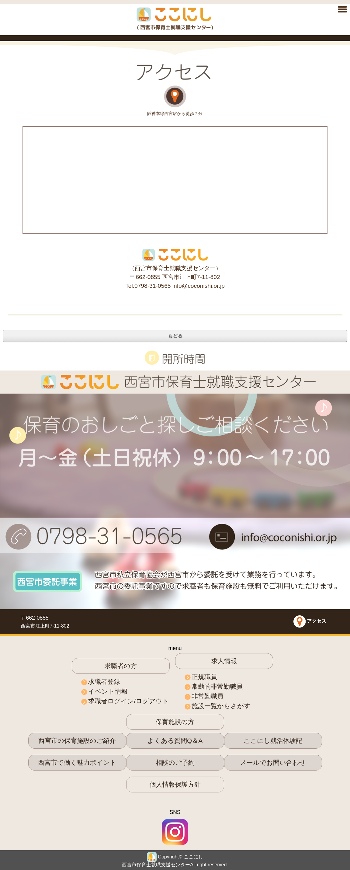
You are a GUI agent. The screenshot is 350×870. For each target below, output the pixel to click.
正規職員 (204, 676)
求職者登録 (104, 681)
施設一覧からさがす (221, 705)
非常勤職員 (208, 696)
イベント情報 (108, 691)
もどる (175, 335)
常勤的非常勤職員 (217, 686)
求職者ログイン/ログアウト (128, 701)
